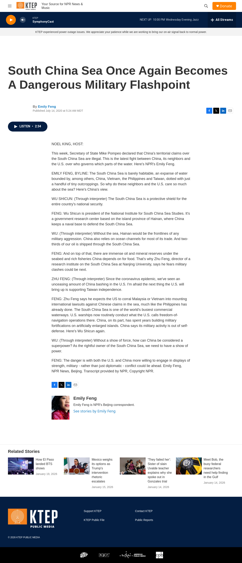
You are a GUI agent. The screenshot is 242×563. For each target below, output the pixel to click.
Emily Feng (47, 107)
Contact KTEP (144, 511)
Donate (226, 6)
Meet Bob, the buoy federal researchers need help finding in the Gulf (216, 468)
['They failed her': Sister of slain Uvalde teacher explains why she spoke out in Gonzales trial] (133, 466)
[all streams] (222, 20)
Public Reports (144, 520)
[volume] (22, 19)
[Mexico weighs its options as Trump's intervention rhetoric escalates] (77, 466)
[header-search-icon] (206, 6)
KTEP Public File (94, 520)
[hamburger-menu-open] (9, 6)
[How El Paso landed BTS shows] (21, 466)
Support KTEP (93, 511)
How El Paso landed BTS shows (45, 464)
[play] (11, 20)
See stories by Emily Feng (94, 411)
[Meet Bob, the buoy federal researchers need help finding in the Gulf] (189, 466)
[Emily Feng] (60, 408)
